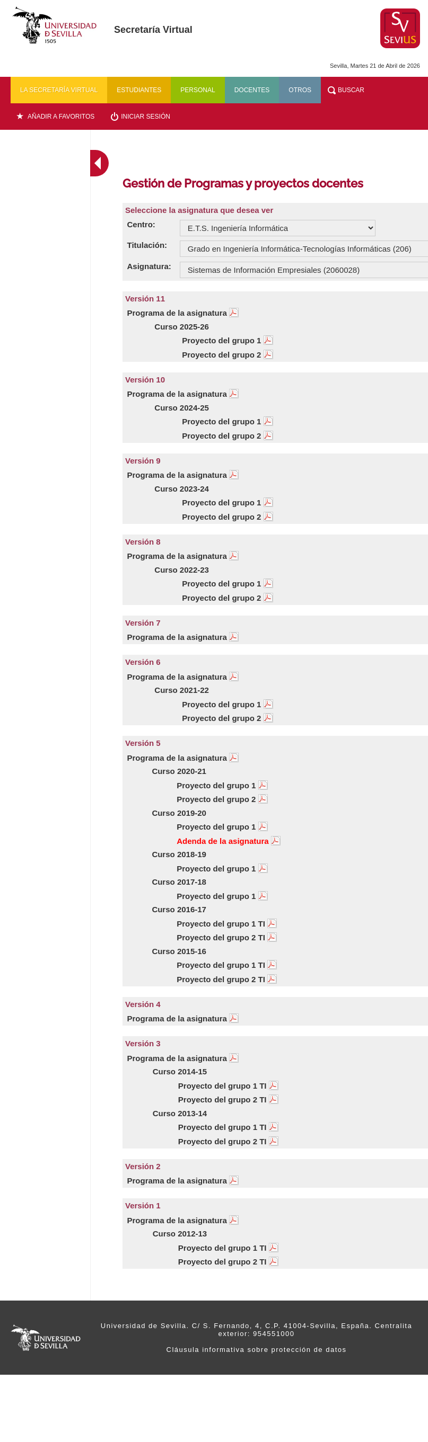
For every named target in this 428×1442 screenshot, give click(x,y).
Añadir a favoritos (61, 116)
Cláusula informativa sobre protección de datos (257, 1350)
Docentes (252, 90)
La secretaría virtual (59, 90)
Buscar (351, 90)
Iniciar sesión (145, 116)
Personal (197, 90)
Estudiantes (139, 90)
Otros (300, 90)
